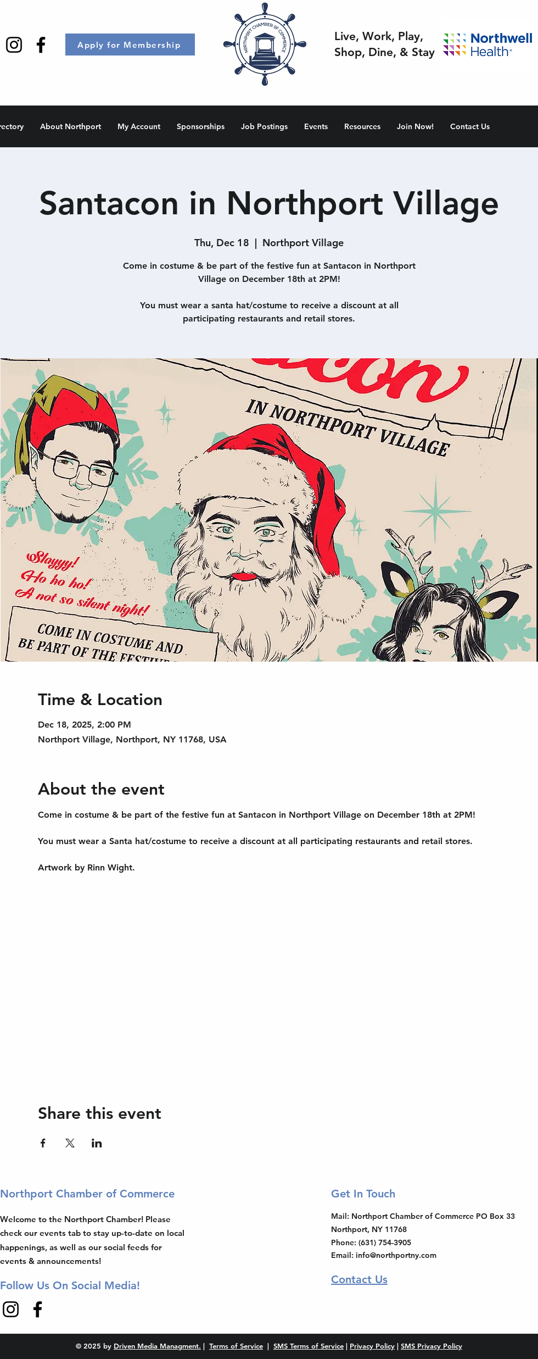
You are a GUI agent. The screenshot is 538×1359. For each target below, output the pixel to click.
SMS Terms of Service (308, 1345)
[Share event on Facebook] (43, 1143)
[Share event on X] (70, 1143)
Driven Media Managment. (157, 1345)
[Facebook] (41, 45)
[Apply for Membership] (130, 45)
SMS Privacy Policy (431, 1345)
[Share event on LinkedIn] (97, 1143)
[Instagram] (14, 45)
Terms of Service (236, 1345)
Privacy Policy (372, 1345)
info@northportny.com (396, 1255)
